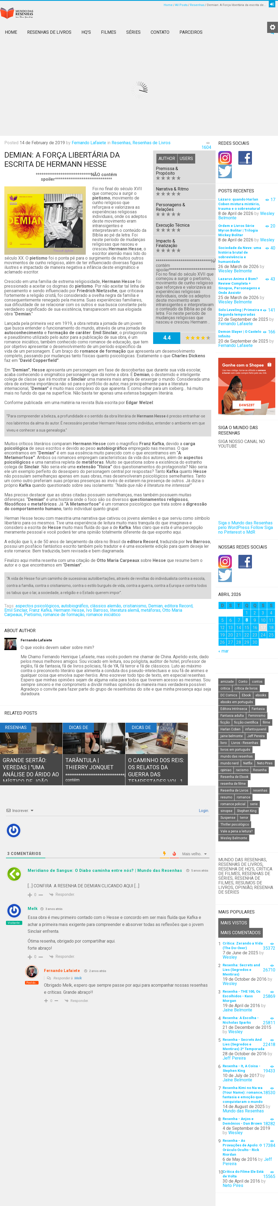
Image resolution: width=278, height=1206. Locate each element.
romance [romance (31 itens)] (243, 797)
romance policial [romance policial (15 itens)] (232, 804)
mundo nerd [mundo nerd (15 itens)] (229, 763)
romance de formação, (64, 614)
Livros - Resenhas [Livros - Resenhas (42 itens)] (244, 743)
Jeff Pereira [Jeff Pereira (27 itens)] (256, 736)
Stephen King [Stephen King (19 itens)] (247, 811)
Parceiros (191, 32)
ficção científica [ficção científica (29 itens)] (246, 722)
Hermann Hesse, (69, 610)
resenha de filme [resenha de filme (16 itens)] (233, 784)
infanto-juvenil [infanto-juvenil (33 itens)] (255, 729)
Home (168, 5)
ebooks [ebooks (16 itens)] (260, 695)
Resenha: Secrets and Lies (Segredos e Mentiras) (241, 969)
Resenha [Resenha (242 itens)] (260, 770)
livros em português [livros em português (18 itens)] (235, 750)
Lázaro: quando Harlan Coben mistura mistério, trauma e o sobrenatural (239, 204)
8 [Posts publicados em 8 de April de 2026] (246, 620)
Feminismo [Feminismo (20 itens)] (256, 716)
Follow (257, 527)
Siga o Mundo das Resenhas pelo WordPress (245, 525)
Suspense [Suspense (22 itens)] (227, 818)
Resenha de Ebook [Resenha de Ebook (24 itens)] (234, 777)
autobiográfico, (75, 605)
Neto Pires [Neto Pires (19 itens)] (265, 763)
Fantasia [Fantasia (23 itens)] (258, 709)
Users (186, 158)
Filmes (108, 32)
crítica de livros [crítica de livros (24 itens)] (246, 688)
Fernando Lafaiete (89, 142)
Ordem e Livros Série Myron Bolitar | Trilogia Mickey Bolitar (238, 230)
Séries (133, 32)
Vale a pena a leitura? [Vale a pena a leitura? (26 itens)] (236, 831)
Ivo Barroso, (97, 610)
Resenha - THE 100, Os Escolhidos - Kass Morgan (241, 996)
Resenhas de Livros (49, 32)
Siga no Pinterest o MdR (245, 530)
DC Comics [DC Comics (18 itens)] (228, 695)
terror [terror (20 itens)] (244, 818)
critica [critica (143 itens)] (225, 688)
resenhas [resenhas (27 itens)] (260, 790)
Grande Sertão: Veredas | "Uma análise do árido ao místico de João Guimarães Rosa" (31, 774)
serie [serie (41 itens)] (254, 804)
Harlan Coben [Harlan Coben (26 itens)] (230, 729)
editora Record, (179, 605)
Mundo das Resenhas (243, 1110)
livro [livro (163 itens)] (223, 743)
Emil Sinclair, (16, 610)
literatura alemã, (125, 610)
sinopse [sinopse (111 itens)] (226, 811)
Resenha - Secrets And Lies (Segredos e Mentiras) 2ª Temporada (243, 1044)
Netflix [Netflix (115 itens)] (247, 763)
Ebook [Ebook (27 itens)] (246, 695)
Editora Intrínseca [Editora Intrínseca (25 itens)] (233, 709)
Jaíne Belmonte (237, 1010)
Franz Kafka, (40, 610)
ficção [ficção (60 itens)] (225, 722)
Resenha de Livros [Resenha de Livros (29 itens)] (234, 790)
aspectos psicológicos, (37, 605)
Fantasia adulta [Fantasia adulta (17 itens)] (232, 716)
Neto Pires (233, 1185)
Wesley (267, 239)
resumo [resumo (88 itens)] (226, 797)
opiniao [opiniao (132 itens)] (225, 770)
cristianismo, (135, 605)
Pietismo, (33, 614)
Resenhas (197, 5)
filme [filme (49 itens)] (266, 722)
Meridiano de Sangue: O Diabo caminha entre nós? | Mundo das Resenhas (105, 870)
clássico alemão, (106, 605)
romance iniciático (103, 614)
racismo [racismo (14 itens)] (242, 770)
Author (167, 158)
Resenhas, (121, 142)
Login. (203, 810)
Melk (78, 978)
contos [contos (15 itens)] (257, 682)
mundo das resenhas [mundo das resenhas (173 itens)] (236, 756)
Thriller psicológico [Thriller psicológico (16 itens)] (234, 824)
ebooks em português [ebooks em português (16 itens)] (236, 702)
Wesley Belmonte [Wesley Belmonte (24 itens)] (233, 838)
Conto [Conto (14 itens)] (242, 682)
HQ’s (86, 32)
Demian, (155, 605)
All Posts (181, 5)
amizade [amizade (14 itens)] (227, 682)
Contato (160, 32)
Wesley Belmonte (235, 270)
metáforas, (151, 610)
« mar (223, 651)
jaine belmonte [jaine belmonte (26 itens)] (231, 736)
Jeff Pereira (234, 1058)
